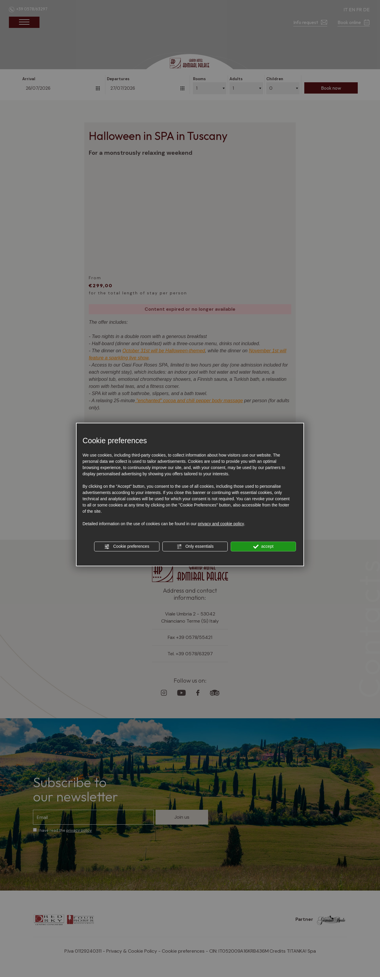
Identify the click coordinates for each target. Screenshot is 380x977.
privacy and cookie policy (221, 523)
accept (263, 546)
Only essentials (195, 546)
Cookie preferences (126, 546)
